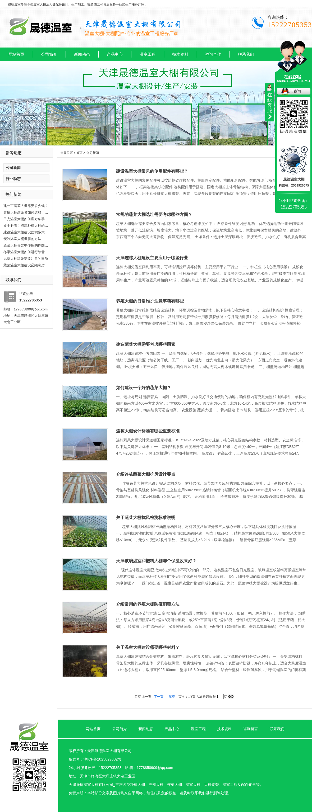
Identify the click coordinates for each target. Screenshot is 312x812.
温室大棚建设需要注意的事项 (25, 259)
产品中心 (115, 54)
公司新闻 (13, 168)
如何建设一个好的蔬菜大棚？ (143, 387)
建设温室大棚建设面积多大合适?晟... (25, 232)
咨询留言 (250, 729)
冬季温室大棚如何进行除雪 (24, 252)
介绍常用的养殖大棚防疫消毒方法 (148, 604)
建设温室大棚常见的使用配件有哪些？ (152, 171)
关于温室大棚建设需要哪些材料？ (148, 647)
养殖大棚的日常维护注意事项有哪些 (150, 301)
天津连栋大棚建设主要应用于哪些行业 (152, 258)
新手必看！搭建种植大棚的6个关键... (25, 226)
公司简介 (49, 54)
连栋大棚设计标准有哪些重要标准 (148, 431)
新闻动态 (82, 54)
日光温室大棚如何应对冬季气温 (25, 219)
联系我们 (246, 54)
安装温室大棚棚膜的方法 (22, 239)
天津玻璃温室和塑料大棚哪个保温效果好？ (156, 561)
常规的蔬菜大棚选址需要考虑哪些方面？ (154, 214)
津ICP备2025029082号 (102, 759)
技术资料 (180, 54)
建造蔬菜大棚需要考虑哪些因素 (145, 344)
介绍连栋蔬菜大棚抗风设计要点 (145, 474)
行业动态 (13, 179)
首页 (79, 153)
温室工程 (147, 54)
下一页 (158, 696)
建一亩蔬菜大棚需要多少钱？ (25, 206)
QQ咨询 (294, 91)
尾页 (172, 696)
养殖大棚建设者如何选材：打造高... (25, 212)
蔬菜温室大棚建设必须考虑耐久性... (25, 265)
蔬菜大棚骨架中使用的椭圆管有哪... (25, 245)
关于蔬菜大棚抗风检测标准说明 (145, 517)
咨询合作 (213, 54)
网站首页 (16, 54)
